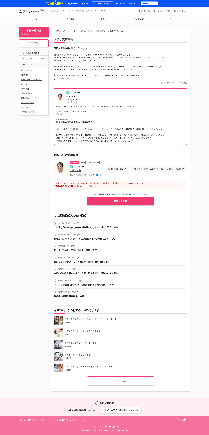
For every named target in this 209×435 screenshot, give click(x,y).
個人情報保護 (62, 420)
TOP (36, 19)
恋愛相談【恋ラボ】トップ (65, 31)
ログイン (34, 43)
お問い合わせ (182, 11)
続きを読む (60, 114)
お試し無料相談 (86, 31)
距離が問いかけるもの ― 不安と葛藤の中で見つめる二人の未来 (84, 239)
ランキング (139, 19)
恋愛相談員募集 (27, 112)
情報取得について (28, 98)
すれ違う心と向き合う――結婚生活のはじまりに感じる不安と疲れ (86, 227)
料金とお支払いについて (31, 80)
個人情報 (25, 84)
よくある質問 (165, 11)
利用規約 (25, 89)
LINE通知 (25, 75)
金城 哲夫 (70, 96)
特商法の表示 (26, 93)
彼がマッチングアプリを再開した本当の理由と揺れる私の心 (83, 262)
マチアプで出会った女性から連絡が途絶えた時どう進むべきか (84, 285)
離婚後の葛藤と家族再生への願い (70, 296)
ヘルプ (72, 420)
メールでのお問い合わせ (121, 410)
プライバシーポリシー (46, 420)
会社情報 (23, 420)
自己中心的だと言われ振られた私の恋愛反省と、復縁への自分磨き (86, 273)
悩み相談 (70, 19)
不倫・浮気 (33, 58)
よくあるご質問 (27, 103)
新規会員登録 (120, 201)
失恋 (42, 58)
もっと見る (120, 381)
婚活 (23, 58)
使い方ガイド (148, 11)
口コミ (173, 19)
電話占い (104, 19)
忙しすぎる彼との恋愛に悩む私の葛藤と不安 (75, 250)
